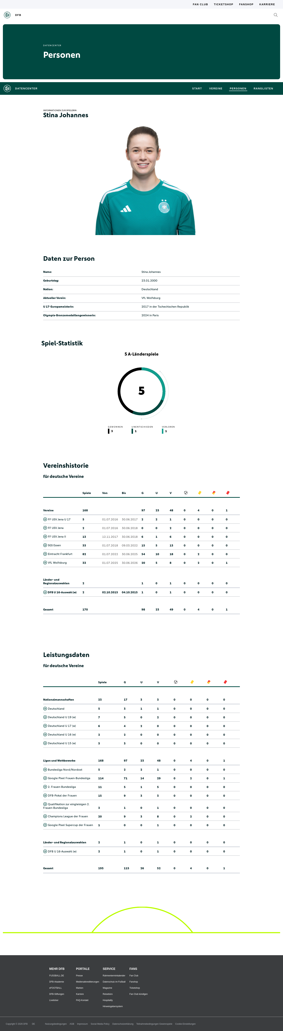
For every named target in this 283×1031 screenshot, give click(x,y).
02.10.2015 (110, 592)
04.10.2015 (130, 592)
